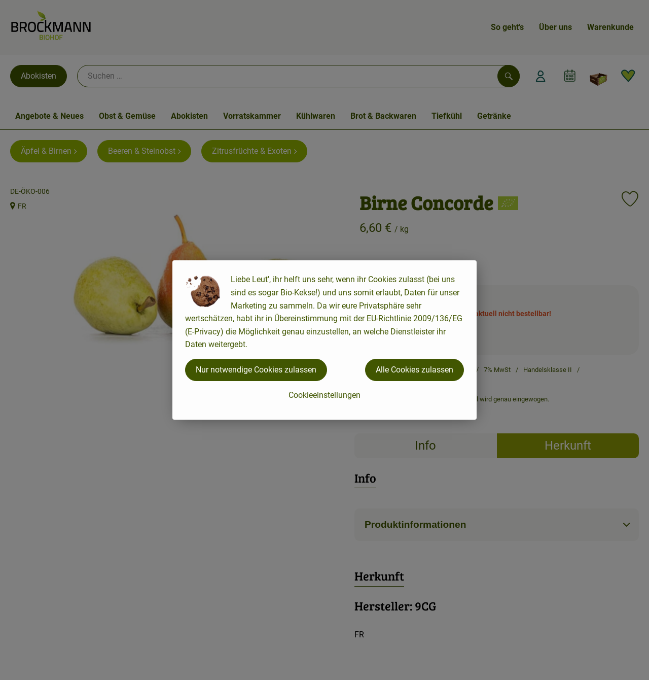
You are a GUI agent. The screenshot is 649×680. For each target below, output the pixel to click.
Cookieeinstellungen (324, 395)
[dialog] (324, 340)
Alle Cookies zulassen (414, 370)
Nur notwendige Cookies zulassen (256, 370)
